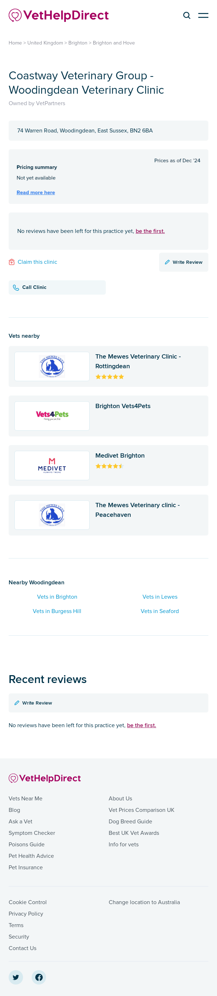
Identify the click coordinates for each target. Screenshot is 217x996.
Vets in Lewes (160, 596)
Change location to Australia (144, 902)
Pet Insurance (26, 867)
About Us (120, 798)
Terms (16, 925)
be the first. (150, 231)
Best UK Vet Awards (134, 833)
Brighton (77, 43)
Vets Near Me (25, 798)
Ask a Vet (20, 821)
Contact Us (22, 948)
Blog (14, 810)
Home (15, 43)
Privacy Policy (26, 913)
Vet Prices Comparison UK (142, 810)
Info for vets (124, 844)
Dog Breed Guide (130, 821)
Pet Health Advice (31, 856)
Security (19, 936)
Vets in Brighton (57, 596)
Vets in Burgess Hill (57, 611)
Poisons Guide (27, 844)
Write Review (184, 262)
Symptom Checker (32, 833)
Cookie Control (28, 902)
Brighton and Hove (114, 43)
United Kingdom (45, 43)
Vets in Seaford (160, 611)
